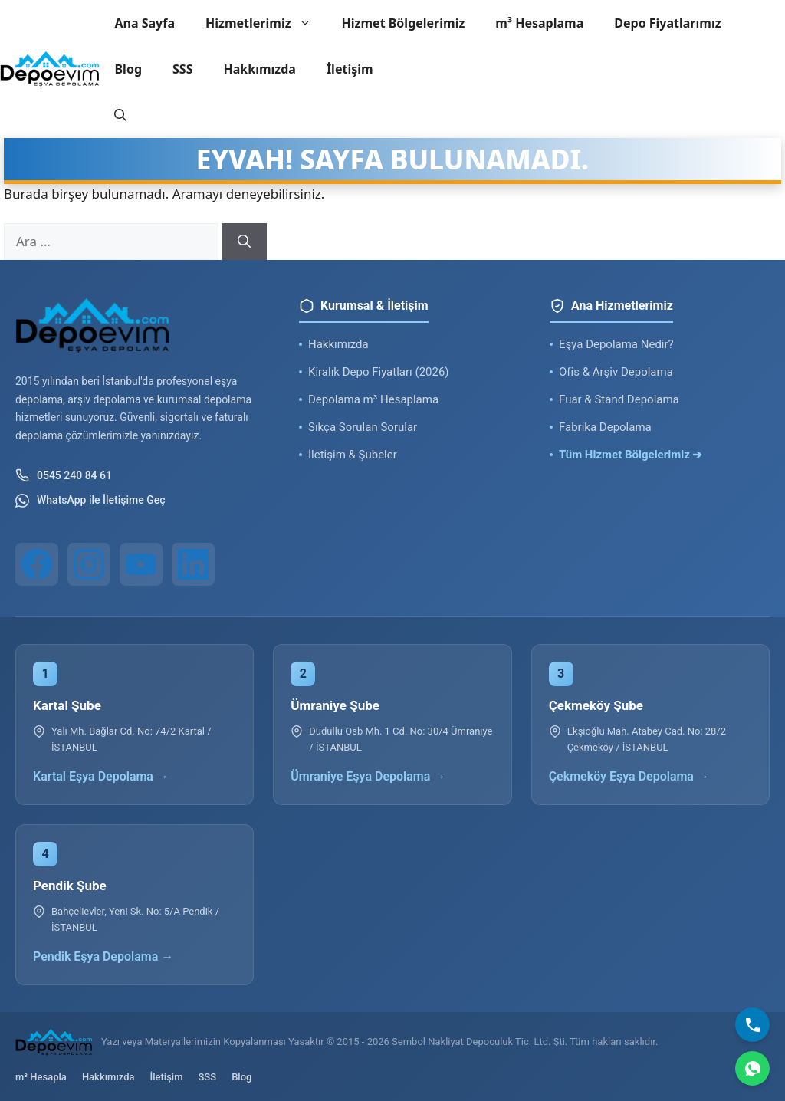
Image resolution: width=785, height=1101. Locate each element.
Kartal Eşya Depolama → (101, 776)
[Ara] (244, 241)
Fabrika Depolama (605, 427)
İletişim (350, 69)
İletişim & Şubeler (352, 455)
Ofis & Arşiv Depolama (616, 372)
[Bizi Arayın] (752, 1024)
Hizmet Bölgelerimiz (403, 23)
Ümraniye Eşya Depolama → (368, 776)
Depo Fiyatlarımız (667, 23)
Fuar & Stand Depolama (619, 399)
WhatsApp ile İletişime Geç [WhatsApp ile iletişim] (90, 501)
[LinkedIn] (193, 564)
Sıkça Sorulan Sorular (362, 427)
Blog (128, 69)
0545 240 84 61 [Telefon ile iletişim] (63, 475)
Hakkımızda (259, 69)
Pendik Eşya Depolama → (103, 956)
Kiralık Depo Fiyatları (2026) (378, 372)
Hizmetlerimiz (266, 23)
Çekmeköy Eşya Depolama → (629, 776)
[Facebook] (36, 564)
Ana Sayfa (144, 23)
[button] (120, 115)
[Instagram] (88, 564)
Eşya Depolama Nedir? (616, 344)
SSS (182, 69)
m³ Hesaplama (539, 23)
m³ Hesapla (41, 1077)
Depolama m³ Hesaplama (373, 399)
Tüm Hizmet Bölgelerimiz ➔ (631, 455)
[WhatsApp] (752, 1068)
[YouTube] (141, 564)
